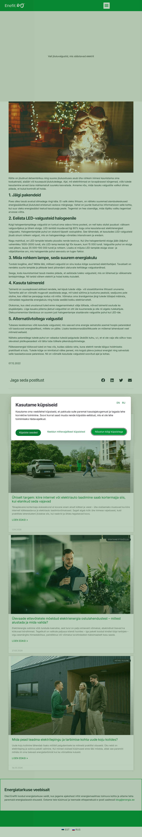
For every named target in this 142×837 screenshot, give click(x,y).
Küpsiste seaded (28, 430)
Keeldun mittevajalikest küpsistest (66, 430)
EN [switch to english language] (118, 404)
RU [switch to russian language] (123, 404)
